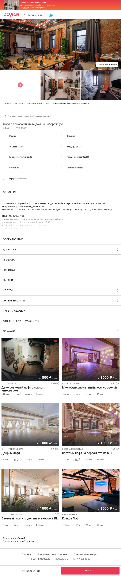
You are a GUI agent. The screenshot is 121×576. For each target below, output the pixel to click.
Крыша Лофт (71, 518)
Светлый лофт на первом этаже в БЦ (88, 453)
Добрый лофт (10, 453)
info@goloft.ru (61, 559)
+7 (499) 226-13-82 (32, 14)
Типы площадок (61, 311)
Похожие (61, 332)
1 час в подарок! (37, 8)
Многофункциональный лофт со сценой (89, 387)
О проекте (26, 554)
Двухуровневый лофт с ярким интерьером (22, 389)
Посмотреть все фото (107, 64)
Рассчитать (90, 571)
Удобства (61, 250)
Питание (61, 281)
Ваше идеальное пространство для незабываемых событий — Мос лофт (37, 3)
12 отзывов (19, 127)
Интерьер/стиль (61, 301)
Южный (21, 538)
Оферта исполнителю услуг (86, 554)
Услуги (61, 291)
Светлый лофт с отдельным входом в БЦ (29, 518)
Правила (61, 260)
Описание (61, 193)
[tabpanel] (30, 359)
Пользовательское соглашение (52, 554)
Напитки (61, 271)
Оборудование (61, 240)
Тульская (29, 541)
